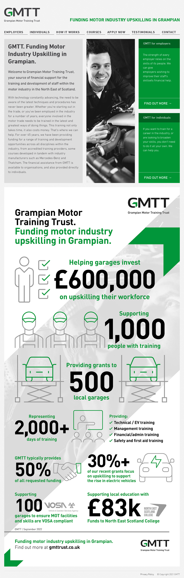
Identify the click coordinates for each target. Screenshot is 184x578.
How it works (68, 32)
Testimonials (143, 32)
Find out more (156, 103)
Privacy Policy (147, 574)
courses (94, 32)
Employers (13, 32)
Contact (169, 32)
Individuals (40, 32)
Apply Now (116, 32)
